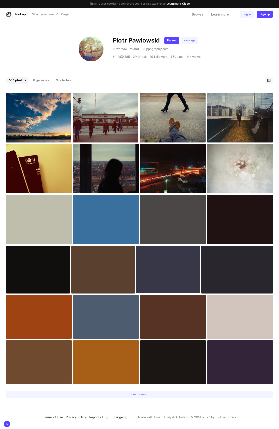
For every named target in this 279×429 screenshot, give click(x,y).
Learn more (174, 3)
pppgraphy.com (157, 49)
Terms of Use (53, 417)
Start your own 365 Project (52, 14)
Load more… (139, 394)
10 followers (158, 57)
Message (189, 40)
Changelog (119, 417)
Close (186, 3)
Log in (247, 14)
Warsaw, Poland (127, 49)
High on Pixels (225, 417)
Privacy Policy (76, 417)
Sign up (265, 14)
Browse (197, 14)
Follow (171, 40)
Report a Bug (98, 417)
